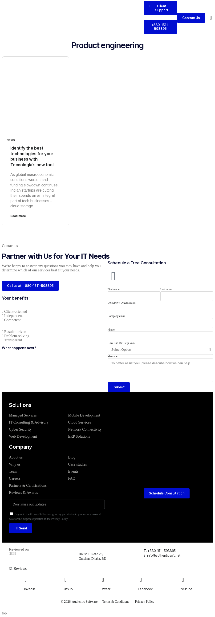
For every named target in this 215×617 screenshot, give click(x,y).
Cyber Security (20, 429)
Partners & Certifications (28, 485)
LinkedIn (29, 589)
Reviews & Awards (23, 492)
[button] (211, 18)
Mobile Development (84, 415)
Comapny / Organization (121, 302)
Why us (14, 464)
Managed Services (23, 415)
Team (13, 471)
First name (114, 289)
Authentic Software (84, 601)
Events (73, 471)
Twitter (105, 589)
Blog (71, 457)
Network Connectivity (85, 429)
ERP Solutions (79, 436)
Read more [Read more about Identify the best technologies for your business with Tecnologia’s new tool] (18, 216)
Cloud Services (79, 422)
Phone (111, 329)
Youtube (186, 589)
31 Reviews (18, 569)
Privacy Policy (144, 601)
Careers (14, 478)
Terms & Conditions (115, 601)
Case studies (77, 464)
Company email (117, 316)
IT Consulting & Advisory (29, 422)
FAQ (71, 478)
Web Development (23, 436)
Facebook (145, 589)
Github (68, 589)
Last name (166, 289)
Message (113, 356)
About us (16, 457)
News (11, 140)
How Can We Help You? (121, 343)
